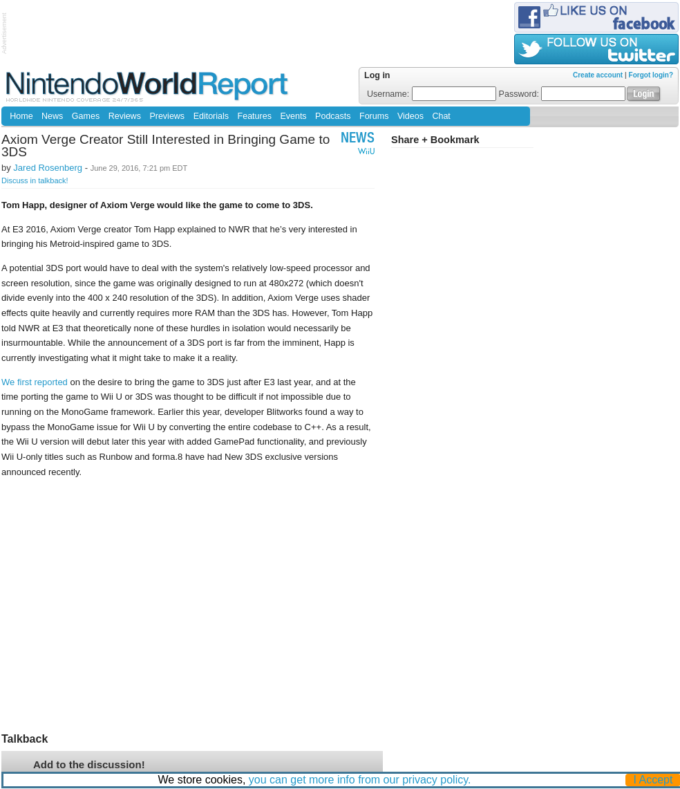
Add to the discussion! (89, 764)
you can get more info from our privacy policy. (360, 780)
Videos (410, 116)
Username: (431, 94)
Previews (167, 116)
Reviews (124, 116)
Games (86, 116)
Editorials (211, 116)
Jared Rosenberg (47, 168)
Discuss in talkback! (34, 180)
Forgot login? (651, 75)
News (52, 116)
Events (293, 116)
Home (21, 116)
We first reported (34, 382)
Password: (562, 94)
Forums (373, 116)
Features (255, 116)
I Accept (653, 780)
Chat (441, 116)
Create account (598, 75)
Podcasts (332, 116)
